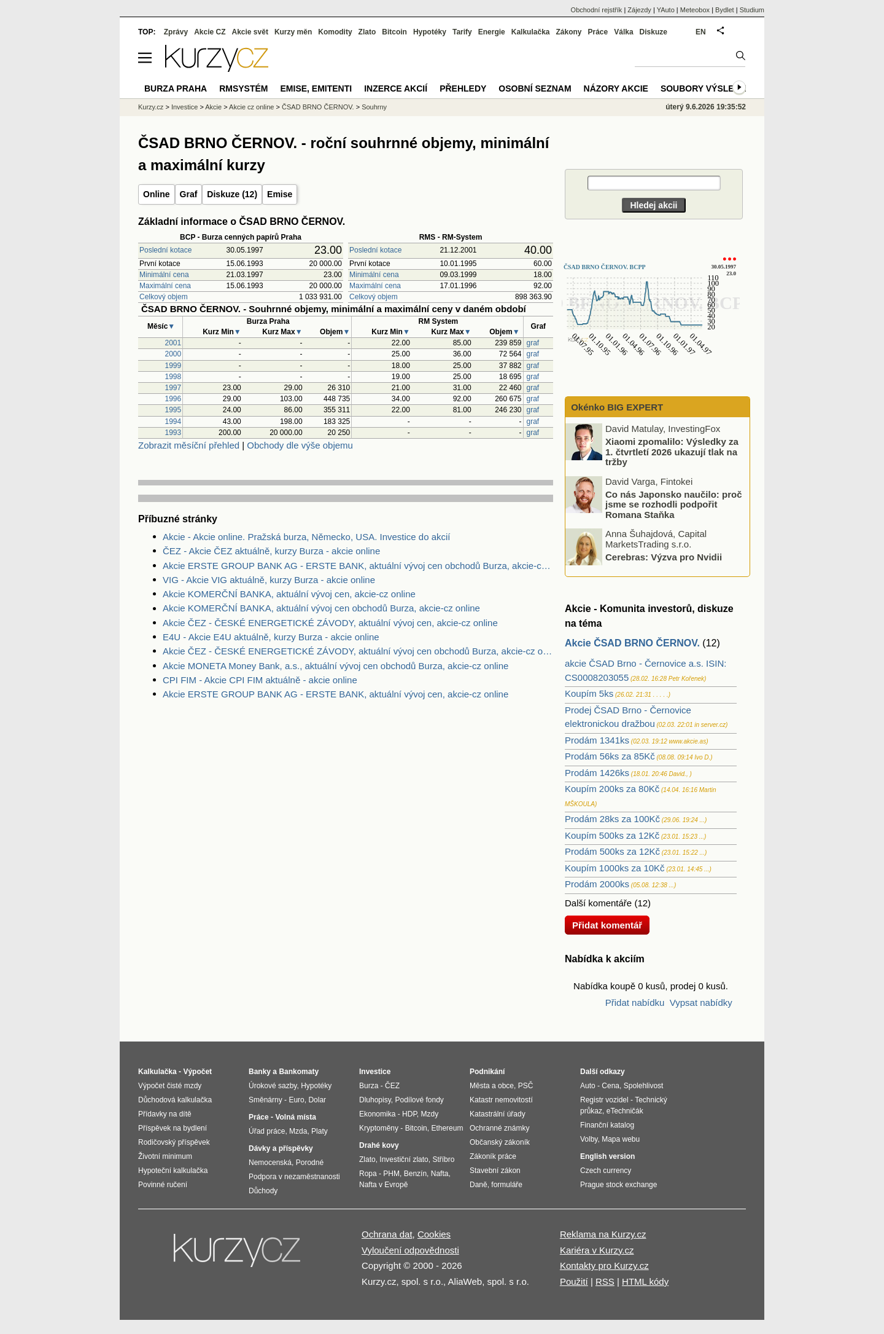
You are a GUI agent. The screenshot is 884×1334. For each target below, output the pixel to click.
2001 (173, 343)
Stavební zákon (495, 1170)
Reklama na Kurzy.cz (603, 1234)
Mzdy (430, 1114)
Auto (587, 1085)
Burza (368, 1085)
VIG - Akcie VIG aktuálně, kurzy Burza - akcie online (269, 580)
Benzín (415, 1173)
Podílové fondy (419, 1100)
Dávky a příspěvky (281, 1148)
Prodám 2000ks (597, 884)
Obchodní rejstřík (596, 10)
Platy (319, 1131)
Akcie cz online (251, 107)
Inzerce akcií (395, 88)
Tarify (462, 32)
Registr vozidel (604, 1100)
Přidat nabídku (635, 1002)
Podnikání (487, 1071)
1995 (173, 410)
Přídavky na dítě (165, 1114)
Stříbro (443, 1159)
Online (156, 194)
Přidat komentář (607, 925)
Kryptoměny (378, 1128)
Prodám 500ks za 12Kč (612, 851)
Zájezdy (639, 10)
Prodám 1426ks (597, 772)
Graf (189, 194)
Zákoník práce (493, 1156)
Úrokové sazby (273, 1085)
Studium (752, 10)
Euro (296, 1100)
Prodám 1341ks (597, 740)
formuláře (506, 1184)
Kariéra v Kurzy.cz (597, 1250)
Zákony (568, 32)
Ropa (368, 1173)
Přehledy (463, 88)
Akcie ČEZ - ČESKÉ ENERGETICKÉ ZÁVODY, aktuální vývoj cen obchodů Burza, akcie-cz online (358, 651)
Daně (478, 1184)
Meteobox (695, 10)
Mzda (298, 1131)
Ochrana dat (387, 1234)
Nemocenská (270, 1162)
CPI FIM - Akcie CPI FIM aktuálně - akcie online (260, 680)
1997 (173, 387)
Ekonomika (377, 1114)
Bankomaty (299, 1071)
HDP (409, 1114)
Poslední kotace (165, 250)
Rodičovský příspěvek (174, 1142)
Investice (184, 107)
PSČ (525, 1085)
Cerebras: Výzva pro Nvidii (663, 557)
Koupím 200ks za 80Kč (612, 788)
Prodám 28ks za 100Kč (612, 819)
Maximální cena (165, 285)
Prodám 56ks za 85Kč (610, 756)
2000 (173, 354)
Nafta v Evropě (383, 1184)
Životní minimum (165, 1156)
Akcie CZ (209, 32)
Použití (574, 1281)
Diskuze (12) (232, 194)
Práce (598, 32)
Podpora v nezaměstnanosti (294, 1176)
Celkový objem (163, 296)
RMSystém (243, 88)
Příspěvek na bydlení (172, 1128)
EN (701, 32)
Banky (260, 1071)
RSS (605, 1281)
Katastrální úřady (497, 1114)
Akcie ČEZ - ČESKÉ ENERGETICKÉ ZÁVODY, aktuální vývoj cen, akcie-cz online (330, 623)
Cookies (434, 1234)
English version (607, 1156)
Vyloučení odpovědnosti (410, 1250)
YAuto (666, 10)
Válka (623, 32)
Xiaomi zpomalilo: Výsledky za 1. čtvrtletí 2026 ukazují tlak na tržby (672, 451)
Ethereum (447, 1128)
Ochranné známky (499, 1128)
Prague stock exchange (618, 1184)
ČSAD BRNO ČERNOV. (318, 107)
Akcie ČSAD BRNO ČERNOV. (632, 643)
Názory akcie (616, 88)
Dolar (317, 1100)
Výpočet (197, 1071)
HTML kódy (645, 1281)
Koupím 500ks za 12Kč (612, 835)
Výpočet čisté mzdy (169, 1085)
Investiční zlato (403, 1159)
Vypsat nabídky (701, 1002)
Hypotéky (429, 32)
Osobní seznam (534, 88)
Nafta (440, 1173)
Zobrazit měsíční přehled (188, 445)
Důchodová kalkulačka (175, 1100)
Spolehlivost (644, 1085)
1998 (173, 376)
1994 (173, 421)
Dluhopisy (375, 1100)
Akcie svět (250, 32)
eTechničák (625, 1111)
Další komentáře (598, 903)
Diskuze (653, 32)
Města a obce (492, 1085)
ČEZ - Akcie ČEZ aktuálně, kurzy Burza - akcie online (271, 551)
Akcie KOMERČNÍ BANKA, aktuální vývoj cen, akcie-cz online (289, 594)
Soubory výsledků (707, 88)
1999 (173, 365)
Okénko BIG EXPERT (615, 407)
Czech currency (605, 1170)
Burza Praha (175, 88)
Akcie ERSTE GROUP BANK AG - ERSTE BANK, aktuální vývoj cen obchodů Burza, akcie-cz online (358, 565)
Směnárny (265, 1100)
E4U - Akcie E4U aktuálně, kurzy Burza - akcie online (271, 637)
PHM (391, 1173)
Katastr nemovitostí (501, 1100)
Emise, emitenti (316, 88)
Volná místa (295, 1117)
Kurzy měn (293, 32)
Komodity (335, 32)
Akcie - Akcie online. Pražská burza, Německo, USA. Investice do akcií (307, 537)
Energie (491, 32)
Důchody (263, 1191)
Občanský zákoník (500, 1142)
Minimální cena (164, 274)
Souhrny (374, 107)
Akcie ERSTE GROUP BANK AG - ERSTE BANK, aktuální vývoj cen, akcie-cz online (335, 694)
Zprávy (176, 32)
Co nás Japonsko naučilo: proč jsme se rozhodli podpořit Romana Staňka (673, 503)
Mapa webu (621, 1139)
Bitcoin (394, 32)
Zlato (367, 32)
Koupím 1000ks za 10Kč (615, 868)
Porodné (310, 1162)
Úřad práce (267, 1131)
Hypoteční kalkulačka (172, 1170)
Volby (588, 1139)
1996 (173, 398)
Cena (610, 1085)
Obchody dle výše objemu (300, 445)
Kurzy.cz (150, 107)
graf (533, 343)
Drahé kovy (379, 1145)
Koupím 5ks (589, 693)
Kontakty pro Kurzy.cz (604, 1265)
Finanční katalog (607, 1125)
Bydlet (724, 10)
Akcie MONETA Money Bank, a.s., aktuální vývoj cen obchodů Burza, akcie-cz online (335, 666)
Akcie (213, 107)
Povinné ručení (162, 1184)
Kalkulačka (530, 32)
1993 (173, 432)
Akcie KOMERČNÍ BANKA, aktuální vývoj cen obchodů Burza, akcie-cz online (321, 608)
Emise (279, 194)
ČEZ (392, 1085)
